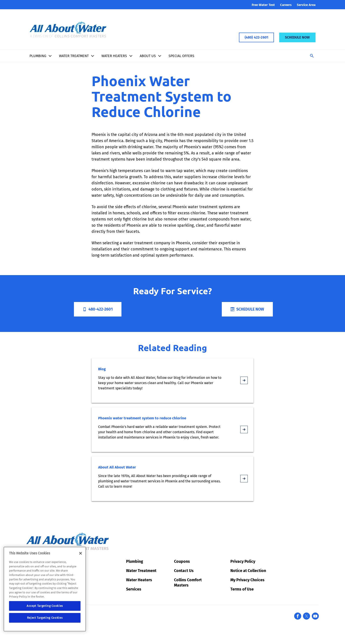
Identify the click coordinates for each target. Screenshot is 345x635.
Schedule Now (297, 37)
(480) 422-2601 (256, 37)
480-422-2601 (98, 309)
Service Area (306, 5)
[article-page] (244, 380)
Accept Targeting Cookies (45, 605)
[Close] (80, 553)
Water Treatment (74, 56)
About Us (148, 56)
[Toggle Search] (312, 55)
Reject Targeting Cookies (45, 617)
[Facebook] (297, 616)
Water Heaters (114, 56)
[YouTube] (315, 616)
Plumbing (37, 56)
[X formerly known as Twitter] (306, 616)
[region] (45, 589)
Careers (286, 5)
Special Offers (181, 56)
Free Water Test (263, 5)
